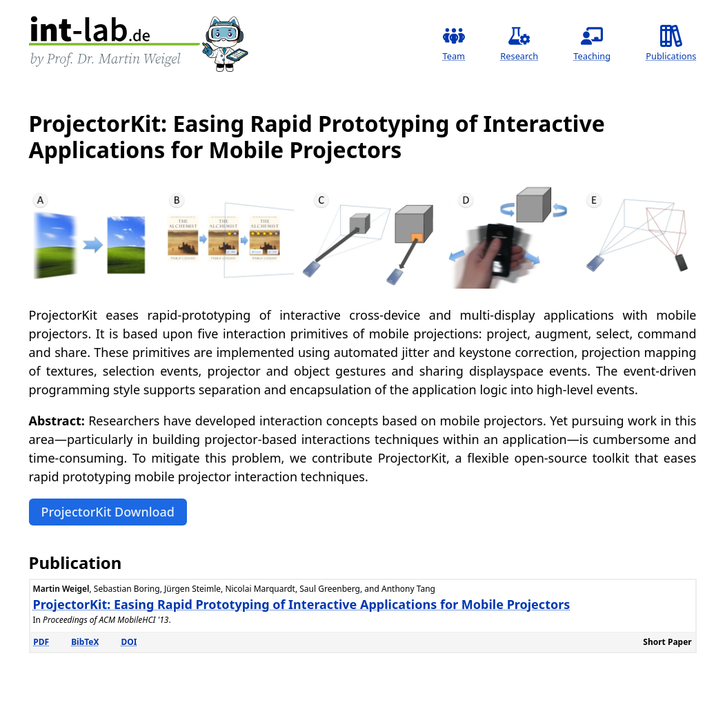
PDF (41, 642)
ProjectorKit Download (108, 511)
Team (454, 43)
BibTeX (85, 642)
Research (519, 43)
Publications (671, 43)
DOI (129, 642)
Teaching (591, 43)
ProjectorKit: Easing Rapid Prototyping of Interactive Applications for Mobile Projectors (301, 604)
